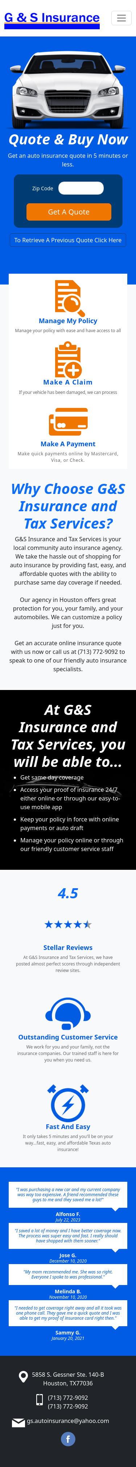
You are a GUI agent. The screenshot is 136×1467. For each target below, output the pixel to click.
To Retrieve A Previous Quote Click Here (68, 240)
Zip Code (42, 188)
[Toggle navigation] (121, 18)
